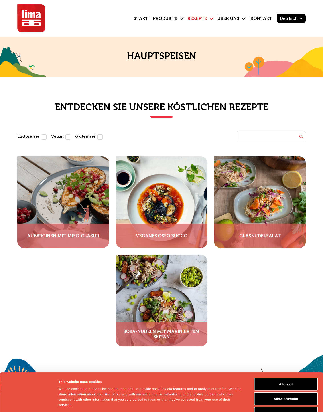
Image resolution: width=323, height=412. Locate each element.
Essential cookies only (286, 383)
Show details (233, 403)
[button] (180, 15)
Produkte (165, 18)
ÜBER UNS (228, 18)
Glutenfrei (85, 137)
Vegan (57, 137)
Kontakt (261, 18)
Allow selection (286, 368)
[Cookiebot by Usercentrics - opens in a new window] (28, 403)
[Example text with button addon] (271, 136)
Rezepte (197, 18)
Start (141, 18)
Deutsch (289, 18)
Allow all (286, 353)
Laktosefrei (28, 137)
